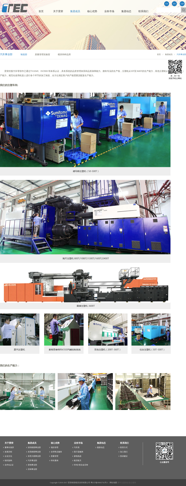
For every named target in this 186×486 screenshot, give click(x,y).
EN (174, 4)
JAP (182, 4)
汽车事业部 (181, 54)
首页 (41, 11)
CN (166, 4)
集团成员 (169, 54)
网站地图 (113, 482)
